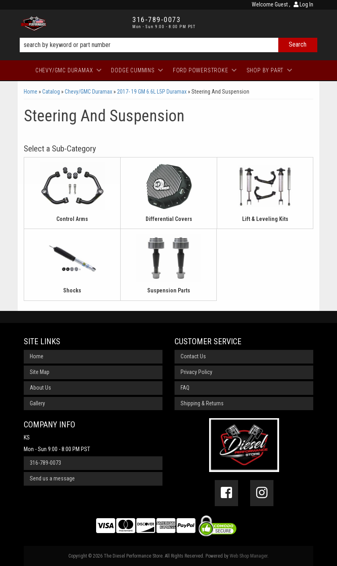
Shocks (72, 290)
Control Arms (72, 219)
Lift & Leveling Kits (265, 219)
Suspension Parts (168, 290)
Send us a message (52, 478)
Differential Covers (169, 219)
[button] (168, 45)
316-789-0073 (45, 463)
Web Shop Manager (248, 556)
